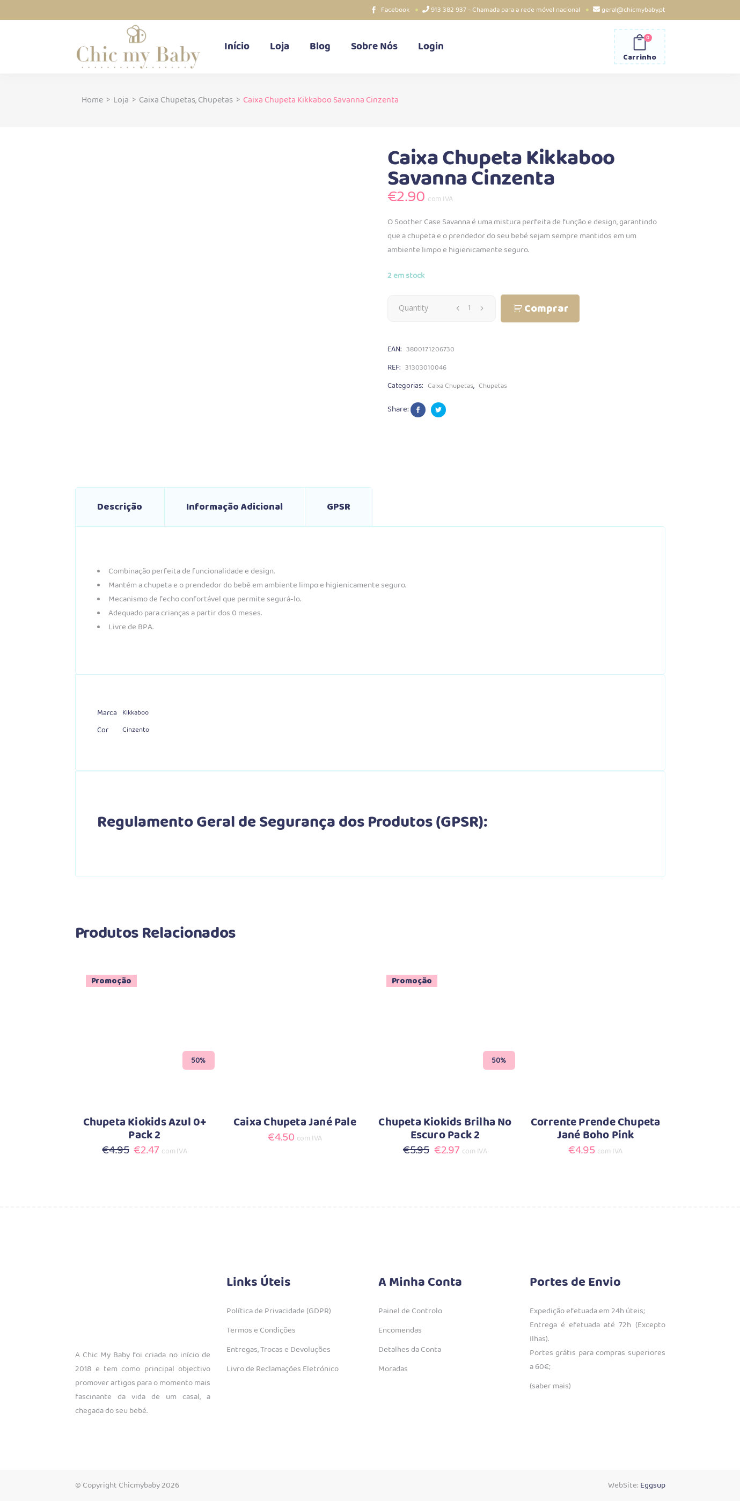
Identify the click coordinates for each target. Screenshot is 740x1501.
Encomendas (400, 1330)
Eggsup (652, 1485)
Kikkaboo (135, 712)
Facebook (395, 10)
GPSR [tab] (338, 506)
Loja (121, 100)
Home (92, 100)
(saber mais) (550, 1386)
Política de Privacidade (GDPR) (278, 1311)
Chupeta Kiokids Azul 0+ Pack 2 (145, 1129)
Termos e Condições (261, 1330)
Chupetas (215, 100)
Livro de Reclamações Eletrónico (282, 1369)
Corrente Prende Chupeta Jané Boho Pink (596, 1129)
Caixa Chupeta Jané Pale (294, 1122)
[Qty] (469, 308)
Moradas (393, 1369)
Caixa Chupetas (167, 100)
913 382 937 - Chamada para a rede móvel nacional (505, 10)
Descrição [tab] (119, 506)
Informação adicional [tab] (234, 506)
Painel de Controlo (410, 1311)
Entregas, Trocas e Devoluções (278, 1349)
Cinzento (135, 729)
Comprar (546, 308)
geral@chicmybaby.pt (633, 10)
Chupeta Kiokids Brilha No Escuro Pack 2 (444, 1129)
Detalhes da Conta (409, 1349)
